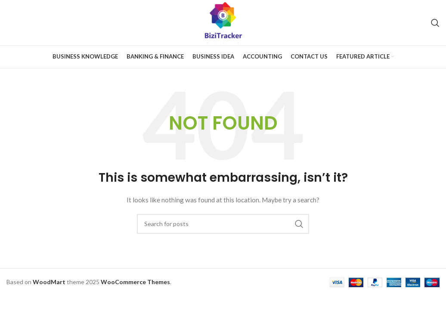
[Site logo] (223, 21)
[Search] (435, 22)
